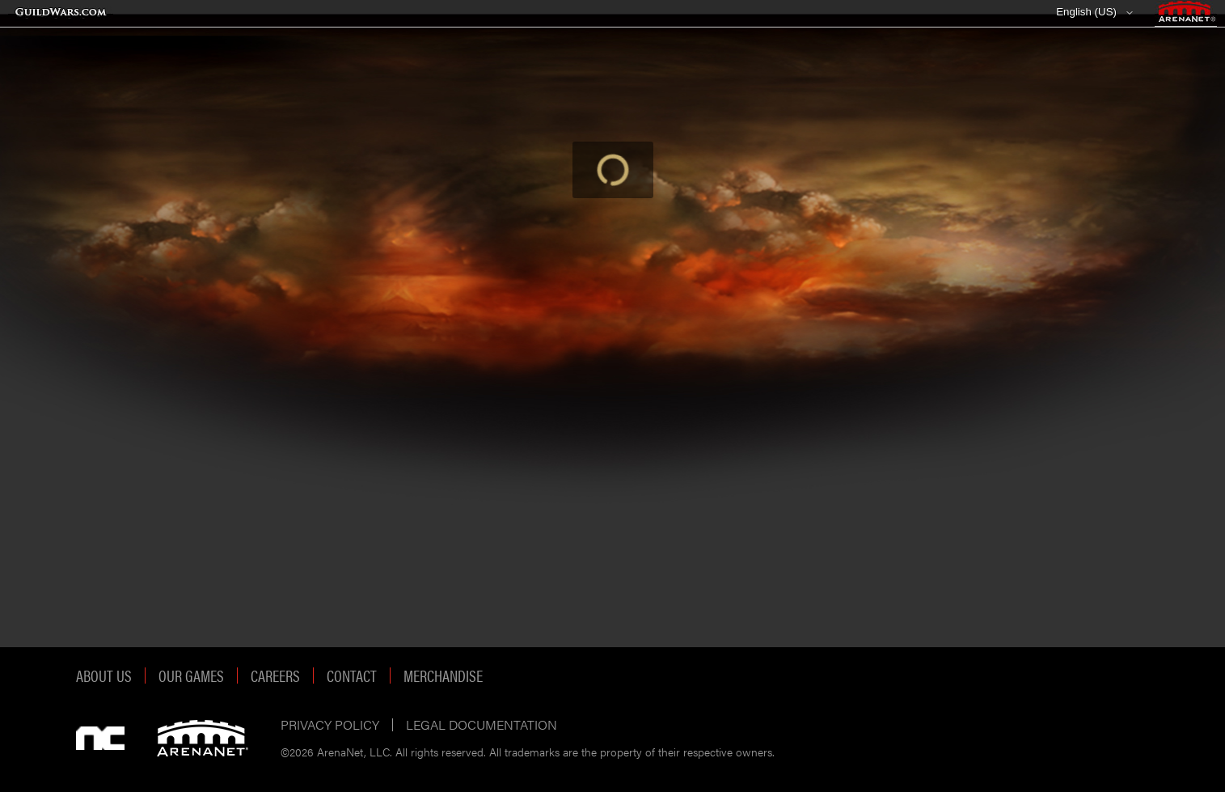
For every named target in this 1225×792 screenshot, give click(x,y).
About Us (104, 675)
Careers (275, 675)
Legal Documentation (481, 724)
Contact (352, 675)
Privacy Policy (330, 724)
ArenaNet (202, 738)
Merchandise (443, 675)
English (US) (1086, 12)
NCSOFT (100, 738)
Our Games (191, 675)
